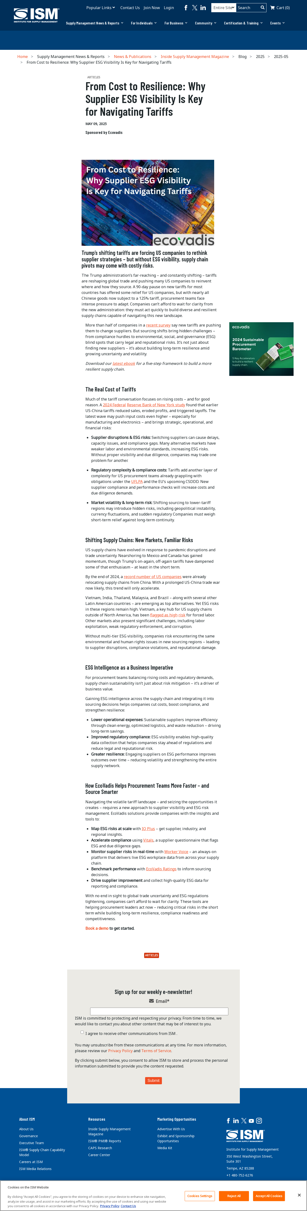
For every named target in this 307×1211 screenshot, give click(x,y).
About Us (26, 1129)
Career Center (99, 1155)
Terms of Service (156, 1050)
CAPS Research (100, 1148)
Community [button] (205, 23)
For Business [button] (176, 23)
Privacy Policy (120, 1050)
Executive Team (31, 1143)
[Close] (299, 1195)
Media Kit (164, 1148)
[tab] (94, 23)
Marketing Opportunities (176, 1119)
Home (22, 56)
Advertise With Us (171, 1129)
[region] (153, 1195)
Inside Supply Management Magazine (195, 56)
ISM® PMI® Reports (104, 1141)
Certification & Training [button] (243, 23)
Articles (151, 955)
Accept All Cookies (269, 1196)
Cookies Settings (199, 1196)
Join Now (152, 7)
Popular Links (99, 7)
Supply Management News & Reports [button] (94, 23)
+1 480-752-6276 (239, 1175)
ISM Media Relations (35, 1168)
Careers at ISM (31, 1161)
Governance (28, 1136)
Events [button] (277, 23)
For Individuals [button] (144, 23)
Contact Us (130, 7)
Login (169, 7)
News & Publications (132, 56)
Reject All (234, 1196)
